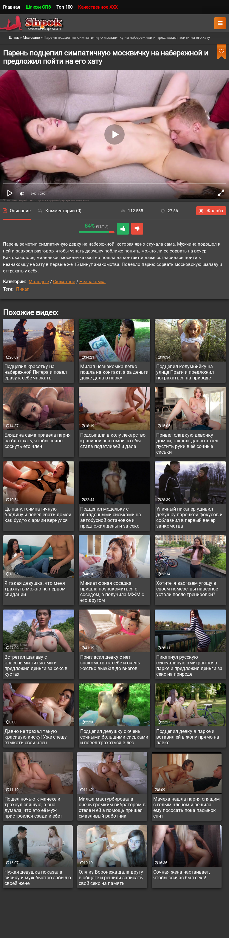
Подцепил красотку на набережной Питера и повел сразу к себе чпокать (35, 372)
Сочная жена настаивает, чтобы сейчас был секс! (181, 874)
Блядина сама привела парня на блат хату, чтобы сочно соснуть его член (37, 440)
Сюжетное (64, 281)
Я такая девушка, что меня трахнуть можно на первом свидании (35, 588)
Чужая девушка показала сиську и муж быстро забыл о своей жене (37, 877)
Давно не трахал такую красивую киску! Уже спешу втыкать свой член (35, 736)
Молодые (39, 281)
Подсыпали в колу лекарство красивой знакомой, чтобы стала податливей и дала (113, 440)
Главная (11, 7)
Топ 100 (64, 7)
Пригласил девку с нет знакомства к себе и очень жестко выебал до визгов (110, 662)
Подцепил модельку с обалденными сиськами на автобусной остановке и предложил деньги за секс (110, 517)
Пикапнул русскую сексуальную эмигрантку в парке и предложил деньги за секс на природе (189, 665)
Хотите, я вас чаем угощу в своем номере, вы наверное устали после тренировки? (187, 588)
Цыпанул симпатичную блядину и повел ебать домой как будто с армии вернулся (37, 514)
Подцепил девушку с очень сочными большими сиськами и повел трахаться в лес (114, 736)
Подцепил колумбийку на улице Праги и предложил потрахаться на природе (185, 372)
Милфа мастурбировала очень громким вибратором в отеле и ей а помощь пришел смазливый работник (112, 807)
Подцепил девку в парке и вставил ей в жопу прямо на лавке (187, 736)
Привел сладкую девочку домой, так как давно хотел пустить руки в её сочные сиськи (187, 443)
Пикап (23, 289)
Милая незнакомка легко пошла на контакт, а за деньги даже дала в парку (114, 372)
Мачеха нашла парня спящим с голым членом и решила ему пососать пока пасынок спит (186, 807)
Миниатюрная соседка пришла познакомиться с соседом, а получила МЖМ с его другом (112, 591)
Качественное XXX (97, 7)
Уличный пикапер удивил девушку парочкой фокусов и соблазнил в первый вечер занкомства (189, 517)
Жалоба (211, 210)
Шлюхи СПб (38, 7)
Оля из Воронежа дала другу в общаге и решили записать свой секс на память (111, 877)
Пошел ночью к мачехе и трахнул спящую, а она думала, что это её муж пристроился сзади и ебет (33, 807)
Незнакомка (92, 281)
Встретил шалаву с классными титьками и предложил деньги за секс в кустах (35, 665)
